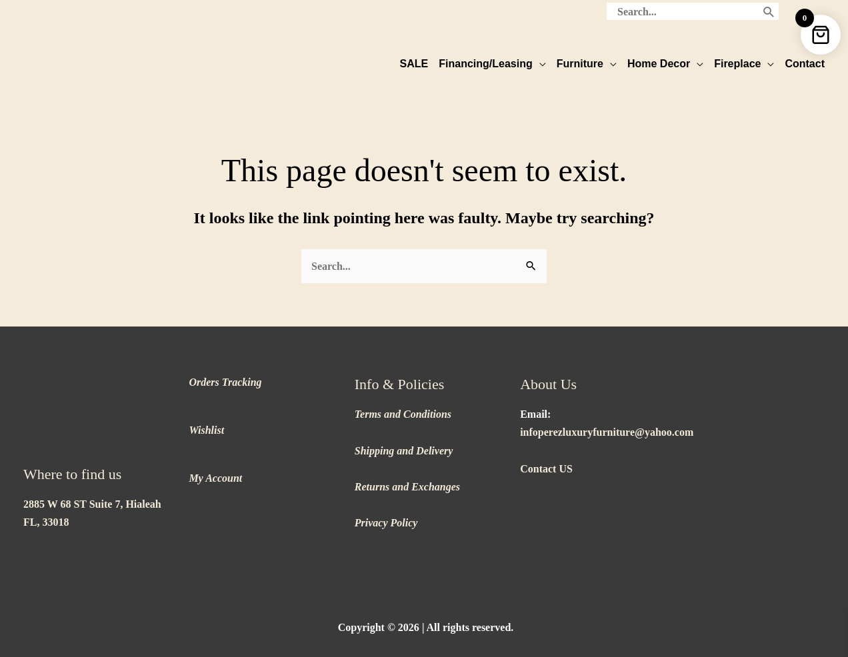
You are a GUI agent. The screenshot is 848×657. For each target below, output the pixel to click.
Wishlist (206, 421)
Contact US (546, 460)
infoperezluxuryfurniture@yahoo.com (606, 423)
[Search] (769, 10)
